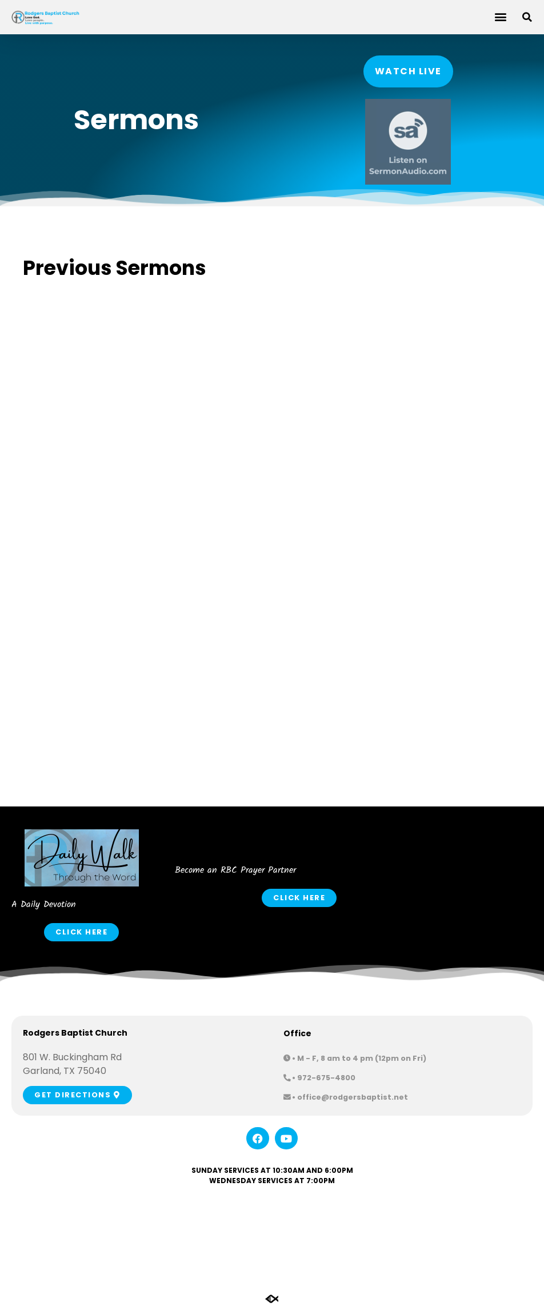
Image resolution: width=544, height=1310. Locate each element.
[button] (500, 16)
